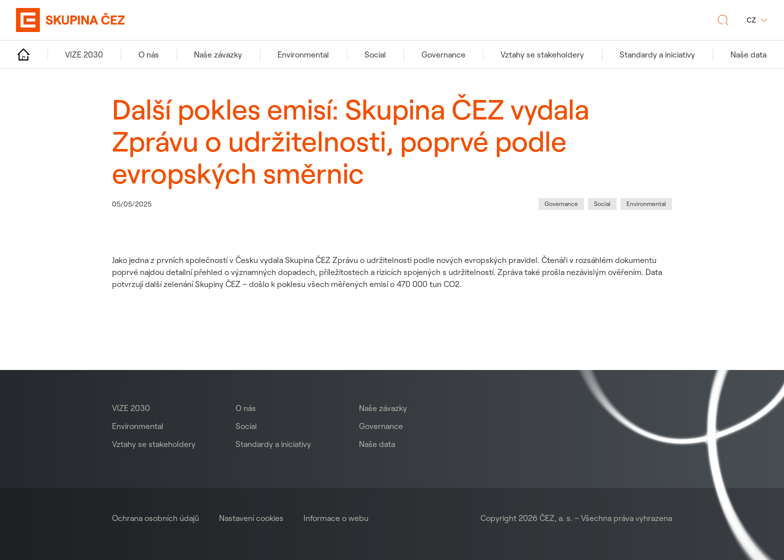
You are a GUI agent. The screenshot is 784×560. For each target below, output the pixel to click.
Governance (381, 426)
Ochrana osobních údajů (155, 518)
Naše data (377, 444)
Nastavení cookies (251, 518)
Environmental (138, 426)
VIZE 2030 (131, 408)
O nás (246, 408)
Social (246, 426)
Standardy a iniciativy (273, 444)
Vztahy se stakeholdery (154, 444)
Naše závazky (383, 408)
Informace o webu (336, 518)
